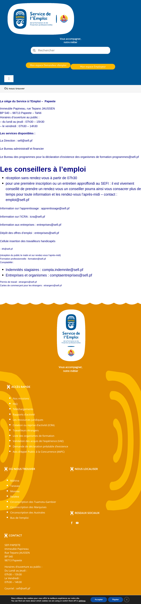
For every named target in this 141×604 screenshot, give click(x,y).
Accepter (99, 599)
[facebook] (71, 523)
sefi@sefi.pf (23, 588)
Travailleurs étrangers (26, 430)
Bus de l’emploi (19, 517)
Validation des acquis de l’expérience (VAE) (38, 441)
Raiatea (14, 496)
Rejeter (115, 599)
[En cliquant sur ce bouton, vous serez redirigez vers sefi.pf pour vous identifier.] (48, 65)
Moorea (14, 491)
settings (82, 601)
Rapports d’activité (24, 414)
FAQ (15, 404)
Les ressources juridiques (28, 419)
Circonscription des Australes (27, 512)
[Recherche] (34, 50)
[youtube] (77, 523)
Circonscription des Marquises (28, 507)
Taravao (15, 486)
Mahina (14, 480)
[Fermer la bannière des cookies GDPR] (126, 599)
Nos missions (21, 398)
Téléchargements (23, 409)
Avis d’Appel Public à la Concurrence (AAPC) (38, 451)
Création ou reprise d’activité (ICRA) (33, 425)
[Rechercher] (70, 50)
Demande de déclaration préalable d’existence (40, 446)
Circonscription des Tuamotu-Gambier (33, 502)
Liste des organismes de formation (33, 435)
